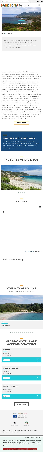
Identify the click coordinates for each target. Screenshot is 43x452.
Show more (21, 404)
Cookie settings (7, 432)
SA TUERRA (7, 350)
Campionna (5, 325)
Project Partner (6, 430)
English (39, 1)
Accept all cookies (9, 449)
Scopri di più (21, 123)
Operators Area (17, 430)
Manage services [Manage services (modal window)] (22, 449)
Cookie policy (32, 430)
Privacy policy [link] (33, 449)
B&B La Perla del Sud (10, 386)
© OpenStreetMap (30, 251)
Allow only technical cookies (34, 437)
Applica (30, 1)
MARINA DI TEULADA (10, 368)
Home (3, 33)
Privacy (25, 430)
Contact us (16, 432)
